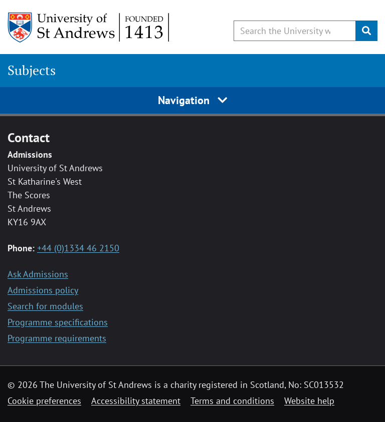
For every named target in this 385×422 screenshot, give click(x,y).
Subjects (32, 70)
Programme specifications (58, 322)
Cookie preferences (44, 400)
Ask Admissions (38, 274)
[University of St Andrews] (89, 28)
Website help (309, 400)
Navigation (193, 100)
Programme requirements (57, 338)
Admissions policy (43, 290)
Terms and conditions (232, 400)
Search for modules (45, 306)
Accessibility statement (135, 400)
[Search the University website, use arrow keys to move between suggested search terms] (295, 31)
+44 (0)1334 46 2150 (78, 248)
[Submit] (366, 31)
